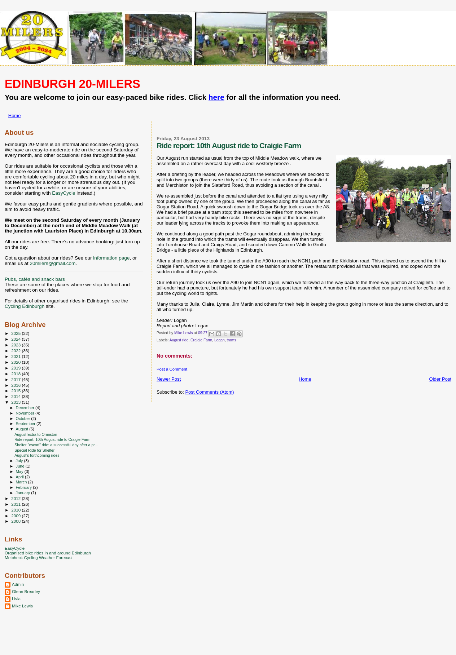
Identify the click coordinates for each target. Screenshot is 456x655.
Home (14, 115)
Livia (16, 598)
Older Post (440, 379)
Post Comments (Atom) (209, 392)
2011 (16, 504)
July (20, 461)
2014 (16, 396)
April (20, 477)
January (23, 493)
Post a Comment (172, 369)
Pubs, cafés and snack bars (35, 279)
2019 (16, 368)
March (22, 482)
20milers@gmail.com (52, 263)
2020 (16, 362)
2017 (16, 379)
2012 (16, 498)
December (25, 408)
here (216, 97)
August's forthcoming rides (36, 455)
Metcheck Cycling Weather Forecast (39, 557)
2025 (16, 333)
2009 (16, 515)
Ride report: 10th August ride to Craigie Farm (52, 439)
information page (111, 258)
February (24, 487)
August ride (179, 340)
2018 (16, 373)
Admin (18, 584)
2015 (16, 390)
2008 (16, 521)
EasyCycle (63, 193)
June (21, 466)
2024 (16, 339)
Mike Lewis (22, 605)
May (20, 471)
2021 (16, 356)
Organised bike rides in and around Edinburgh (48, 552)
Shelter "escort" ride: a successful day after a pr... (56, 445)
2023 (16, 344)
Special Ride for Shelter (34, 450)
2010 (16, 510)
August (23, 429)
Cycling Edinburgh (24, 306)
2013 (16, 402)
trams (231, 340)
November (25, 413)
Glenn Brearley (26, 591)
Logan (219, 340)
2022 (16, 350)
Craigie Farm (201, 340)
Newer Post (169, 379)
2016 (16, 385)
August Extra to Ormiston (35, 434)
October (23, 418)
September (26, 423)
